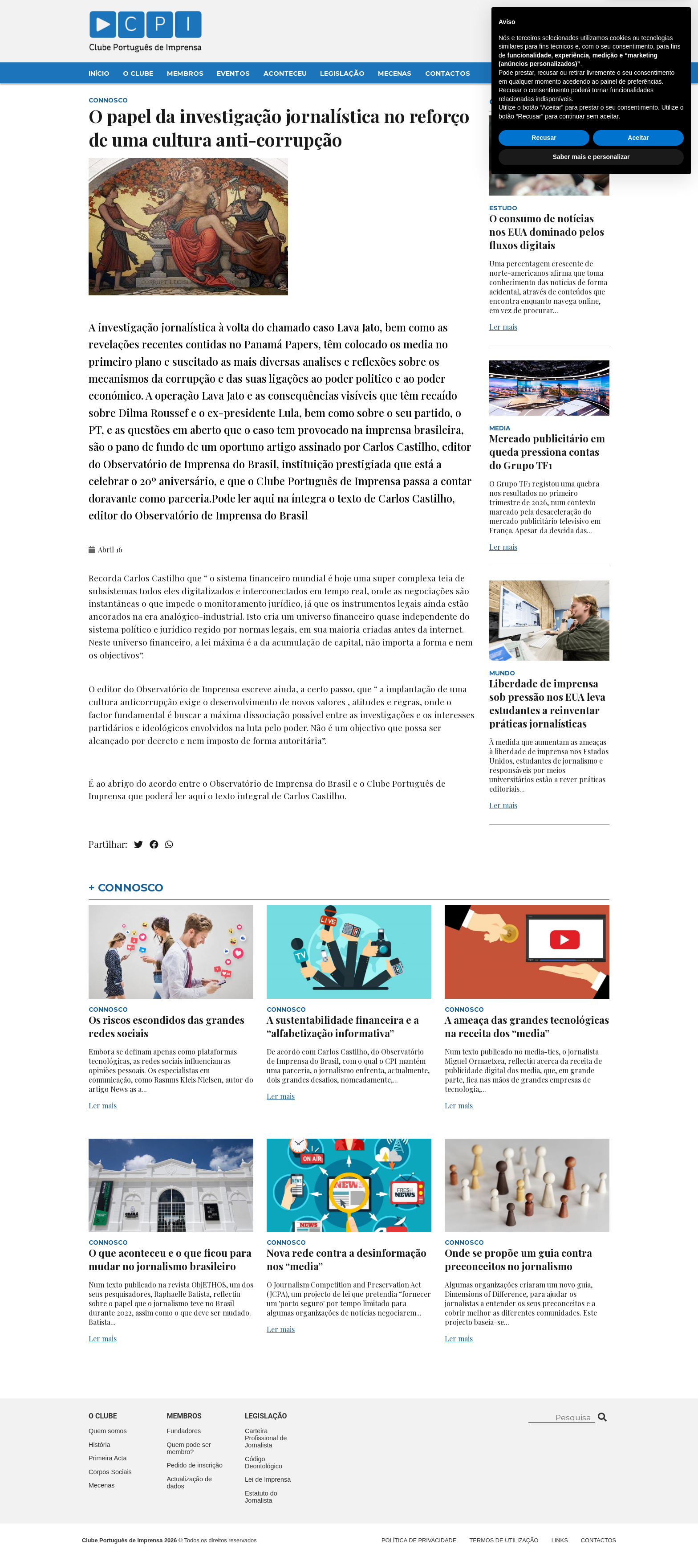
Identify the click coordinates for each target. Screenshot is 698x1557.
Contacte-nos (583, 16)
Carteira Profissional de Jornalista (266, 1438)
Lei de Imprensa (268, 1479)
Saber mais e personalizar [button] (591, 1532)
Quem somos (108, 1430)
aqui (198, 795)
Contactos (447, 73)
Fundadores (184, 1430)
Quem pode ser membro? (189, 1448)
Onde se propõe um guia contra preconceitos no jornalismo (518, 1259)
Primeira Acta (108, 1458)
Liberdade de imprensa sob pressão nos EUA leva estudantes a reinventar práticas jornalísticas (547, 703)
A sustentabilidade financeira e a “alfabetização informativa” (343, 1026)
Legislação (342, 73)
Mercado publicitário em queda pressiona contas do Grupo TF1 (547, 452)
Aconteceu (285, 73)
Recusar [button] (544, 1513)
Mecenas (394, 73)
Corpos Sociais (110, 1471)
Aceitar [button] (638, 1513)
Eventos (233, 73)
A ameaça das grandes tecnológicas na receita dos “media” (527, 1026)
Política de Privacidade (418, 1540)
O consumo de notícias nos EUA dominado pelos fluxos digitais (546, 232)
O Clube (138, 73)
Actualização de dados (189, 1482)
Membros (185, 73)
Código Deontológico (263, 1462)
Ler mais (503, 326)
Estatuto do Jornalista (261, 1497)
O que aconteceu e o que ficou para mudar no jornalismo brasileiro (170, 1259)
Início (99, 73)
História (99, 1444)
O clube (103, 1416)
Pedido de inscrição (195, 1465)
